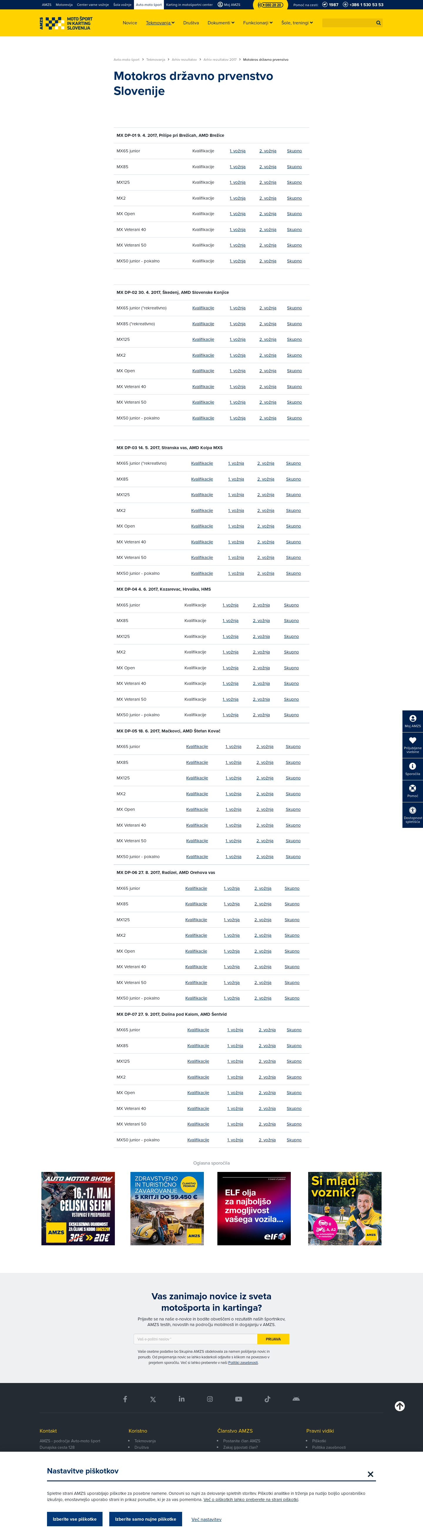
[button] (379, 23)
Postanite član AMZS (241, 1441)
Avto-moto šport (129, 60)
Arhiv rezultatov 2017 (222, 60)
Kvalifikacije (203, 308)
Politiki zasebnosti (243, 1362)
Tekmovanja (157, 60)
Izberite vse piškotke (75, 1519)
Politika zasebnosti (329, 1447)
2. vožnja (267, 151)
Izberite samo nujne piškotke (145, 1519)
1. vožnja (238, 151)
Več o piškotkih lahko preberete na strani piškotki (251, 1499)
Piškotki (319, 1441)
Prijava (273, 1339)
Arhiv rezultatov (186, 60)
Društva (142, 1447)
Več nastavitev (206, 1519)
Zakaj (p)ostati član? (240, 1447)
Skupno (294, 151)
